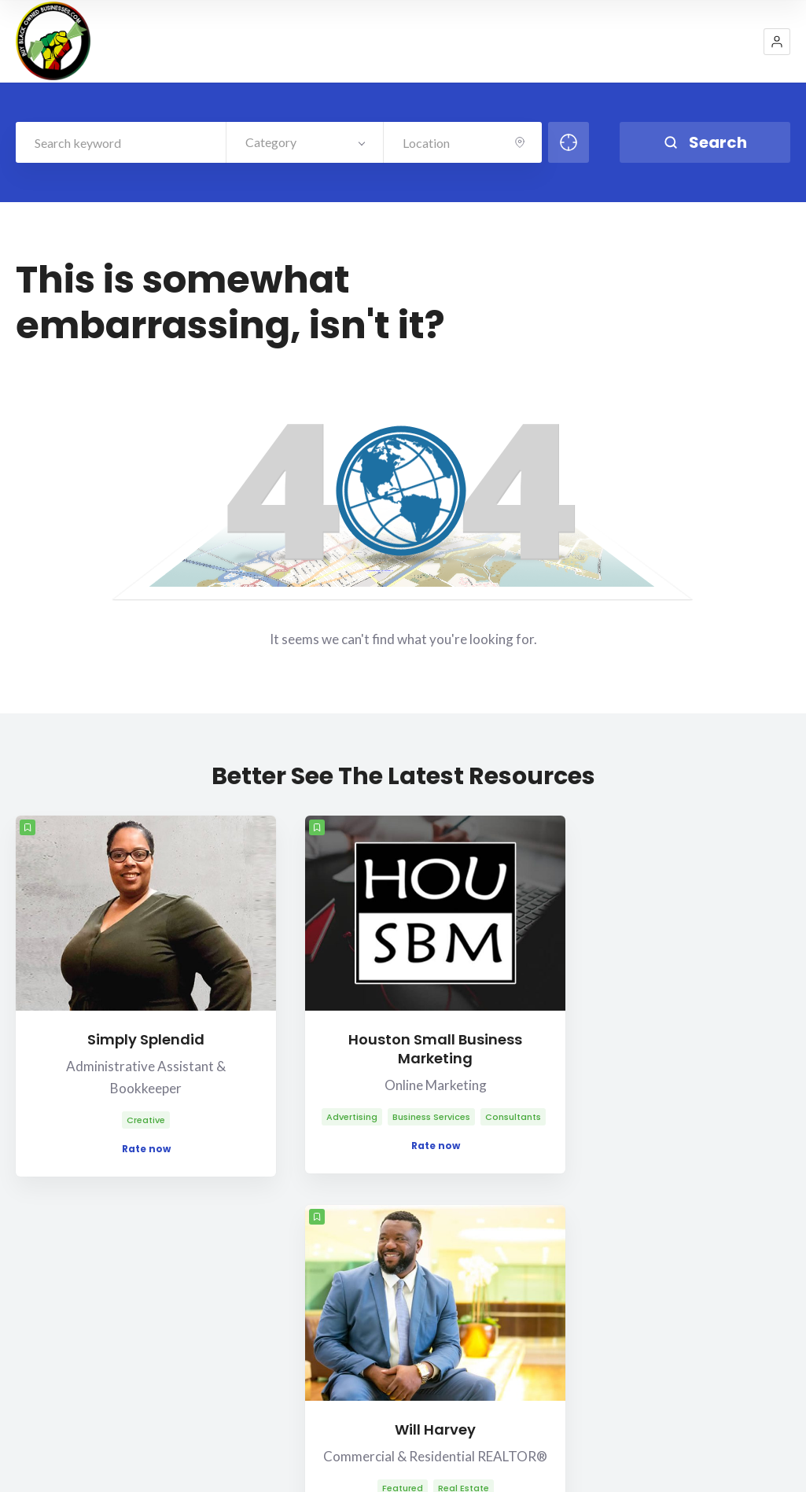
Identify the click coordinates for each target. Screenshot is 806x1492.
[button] (777, 41)
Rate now (99, 1101)
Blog (683, 1429)
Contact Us (645, 1270)
